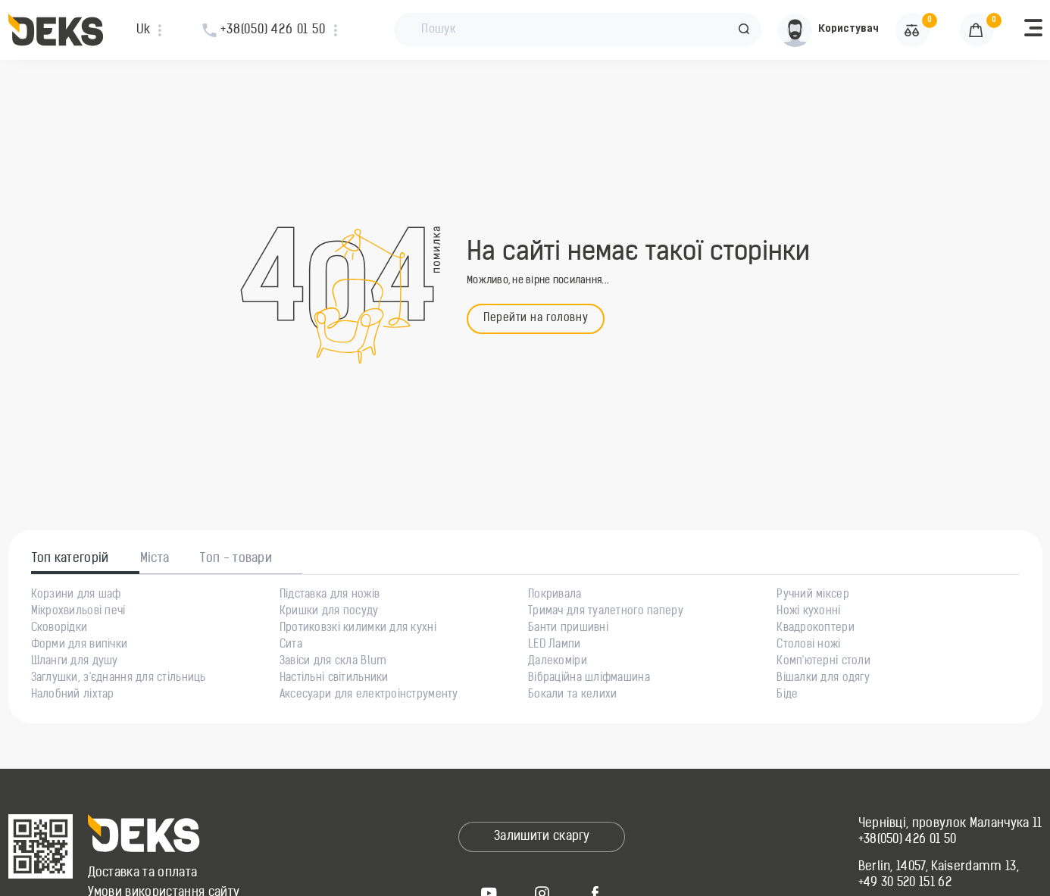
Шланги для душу (74, 662)
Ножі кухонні (808, 612)
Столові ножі (808, 645)
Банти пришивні (568, 628)
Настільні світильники (334, 678)
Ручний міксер (813, 595)
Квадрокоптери (816, 628)
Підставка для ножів (330, 595)
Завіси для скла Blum (333, 662)
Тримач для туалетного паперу (605, 612)
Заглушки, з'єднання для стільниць (118, 678)
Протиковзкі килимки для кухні (358, 628)
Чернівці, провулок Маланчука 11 (950, 824)
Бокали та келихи (572, 695)
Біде (787, 695)
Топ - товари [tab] (236, 559)
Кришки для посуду (329, 612)
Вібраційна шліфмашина (589, 678)
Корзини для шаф (76, 595)
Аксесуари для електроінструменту (369, 695)
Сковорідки (59, 628)
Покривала (555, 595)
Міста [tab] (155, 559)
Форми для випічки (79, 645)
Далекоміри (557, 662)
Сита (291, 645)
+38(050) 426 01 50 (907, 840)
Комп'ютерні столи (823, 662)
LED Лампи (554, 645)
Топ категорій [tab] (70, 559)
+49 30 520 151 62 (905, 883)
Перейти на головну (535, 318)
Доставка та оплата (143, 873)
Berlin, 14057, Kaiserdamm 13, (938, 867)
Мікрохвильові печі (78, 612)
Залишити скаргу (542, 837)
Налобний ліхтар (72, 695)
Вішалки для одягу (823, 678)
